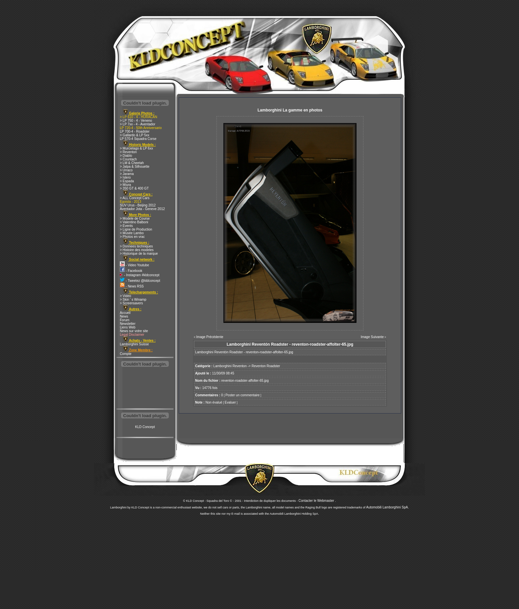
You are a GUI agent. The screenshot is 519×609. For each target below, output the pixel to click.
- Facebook (131, 271)
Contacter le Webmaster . (317, 500)
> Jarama (127, 174)
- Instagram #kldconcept (140, 275)
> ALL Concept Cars (134, 198)
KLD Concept (145, 427)
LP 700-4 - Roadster (135, 131)
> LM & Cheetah (132, 163)
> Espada (127, 181)
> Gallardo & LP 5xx (134, 135)
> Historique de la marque (139, 253)
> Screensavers (131, 303)
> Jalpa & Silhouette (134, 166)
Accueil (125, 313)
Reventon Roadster (266, 366)
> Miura (125, 185)
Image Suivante (372, 337)
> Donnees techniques (136, 246)
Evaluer (230, 402)
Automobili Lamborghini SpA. (387, 507)
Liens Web (127, 327)
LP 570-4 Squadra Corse (138, 139)
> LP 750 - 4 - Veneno (136, 120)
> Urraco (126, 170)
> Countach (128, 159)
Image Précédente (209, 337)
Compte (125, 354)
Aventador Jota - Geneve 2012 (142, 209)
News (124, 316)
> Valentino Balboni (134, 222)
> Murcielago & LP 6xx (136, 148)
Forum (124, 320)
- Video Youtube (134, 265)
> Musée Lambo (132, 233)
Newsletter (127, 324)
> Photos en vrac (132, 237)
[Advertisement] (145, 388)
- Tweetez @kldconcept (140, 281)
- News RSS (132, 286)
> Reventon (128, 152)
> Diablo (126, 155)
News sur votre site (134, 331)
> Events (126, 226)
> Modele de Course (135, 218)
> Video (125, 296)
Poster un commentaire (242, 395)
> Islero (125, 177)
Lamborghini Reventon (230, 366)
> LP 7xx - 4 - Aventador (137, 124)
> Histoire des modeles (137, 250)
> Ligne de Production (136, 229)
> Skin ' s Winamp (133, 299)
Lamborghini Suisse (134, 344)
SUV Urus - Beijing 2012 (138, 205)
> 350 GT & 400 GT (134, 188)
